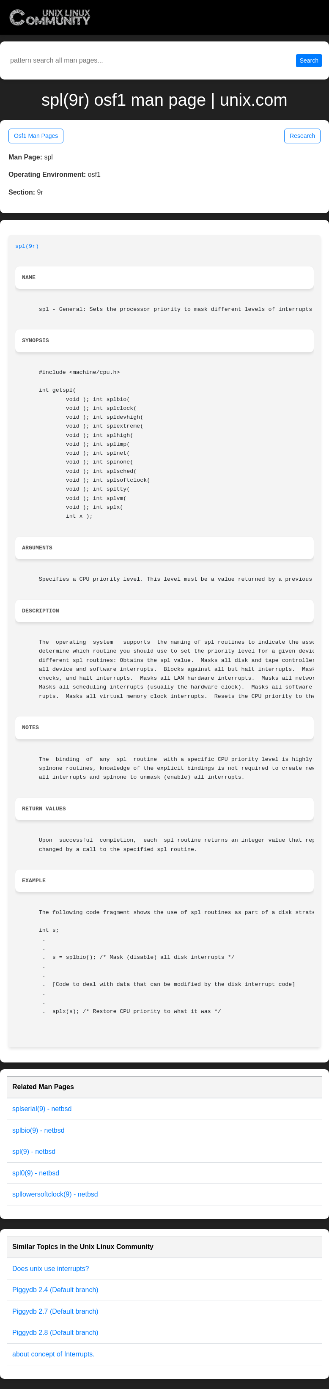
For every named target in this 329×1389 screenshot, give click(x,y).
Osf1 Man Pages (36, 135)
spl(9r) (27, 246)
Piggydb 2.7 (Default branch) (55, 1311)
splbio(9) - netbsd (38, 1130)
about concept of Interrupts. (53, 1354)
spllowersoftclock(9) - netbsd (55, 1194)
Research (302, 135)
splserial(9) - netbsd (42, 1108)
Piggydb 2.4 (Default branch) (55, 1289)
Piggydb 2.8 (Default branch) (55, 1332)
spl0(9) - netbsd (35, 1173)
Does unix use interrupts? (50, 1268)
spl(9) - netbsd (33, 1151)
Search (309, 60)
